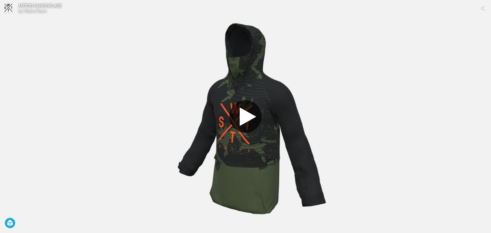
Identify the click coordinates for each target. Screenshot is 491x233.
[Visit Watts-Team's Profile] (8, 8)
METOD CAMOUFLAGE (39, 6)
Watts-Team (35, 11)
